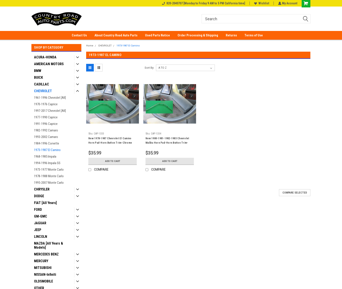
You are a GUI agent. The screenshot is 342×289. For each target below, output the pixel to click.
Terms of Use (254, 35)
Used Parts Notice (157, 35)
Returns (231, 35)
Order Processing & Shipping (198, 35)
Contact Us (79, 35)
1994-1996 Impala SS (47, 163)
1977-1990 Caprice (46, 117)
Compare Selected (294, 192)
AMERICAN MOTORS (49, 64)
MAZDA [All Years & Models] (48, 245)
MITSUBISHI (42, 268)
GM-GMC (40, 216)
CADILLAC (41, 84)
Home (89, 45)
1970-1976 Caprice (46, 104)
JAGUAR (40, 223)
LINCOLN (40, 237)
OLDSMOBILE (43, 281)
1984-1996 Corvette (46, 143)
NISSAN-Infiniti (45, 274)
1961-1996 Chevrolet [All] (50, 98)
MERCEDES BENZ (46, 254)
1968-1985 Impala (45, 156)
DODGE (39, 196)
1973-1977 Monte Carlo (49, 170)
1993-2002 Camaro (46, 137)
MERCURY (41, 261)
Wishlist (261, 3)
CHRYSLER (42, 189)
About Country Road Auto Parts (115, 35)
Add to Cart (112, 161)
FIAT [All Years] (45, 203)
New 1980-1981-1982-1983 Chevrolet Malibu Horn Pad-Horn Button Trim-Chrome (167, 143)
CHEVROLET (43, 91)
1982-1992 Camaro (46, 130)
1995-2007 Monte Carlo (49, 183)
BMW (37, 71)
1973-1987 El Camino (47, 150)
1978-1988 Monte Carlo (49, 176)
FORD (38, 209)
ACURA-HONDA (45, 57)
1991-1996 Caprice (46, 124)
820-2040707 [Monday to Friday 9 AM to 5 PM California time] (203, 3)
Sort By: (149, 67)
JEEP (37, 230)
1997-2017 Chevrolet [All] (50, 111)
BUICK (38, 77)
